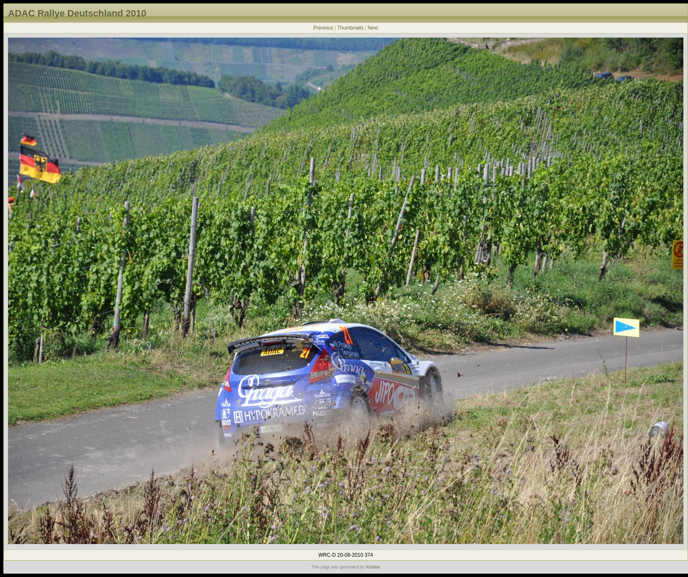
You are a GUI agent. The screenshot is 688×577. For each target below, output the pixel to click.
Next (373, 28)
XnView (373, 567)
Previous (323, 28)
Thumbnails (350, 28)
